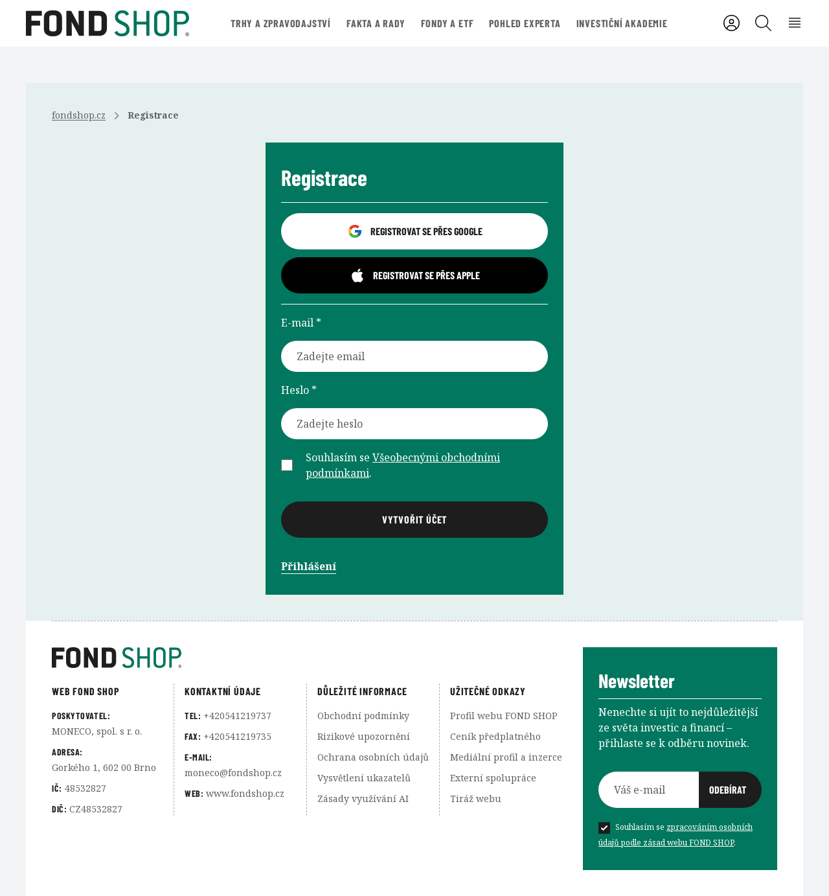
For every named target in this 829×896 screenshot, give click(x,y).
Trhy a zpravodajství (281, 23)
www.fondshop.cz (245, 793)
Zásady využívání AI (363, 798)
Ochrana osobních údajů (373, 757)
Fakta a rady (375, 23)
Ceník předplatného (495, 736)
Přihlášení (308, 566)
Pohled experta (524, 23)
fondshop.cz (79, 115)
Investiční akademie (622, 23)
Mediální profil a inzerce (506, 757)
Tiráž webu (475, 798)
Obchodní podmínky (363, 715)
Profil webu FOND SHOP (504, 715)
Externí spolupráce (493, 778)
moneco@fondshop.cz (233, 772)
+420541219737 (237, 715)
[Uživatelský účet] (731, 23)
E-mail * (301, 323)
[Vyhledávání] (763, 23)
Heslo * (299, 390)
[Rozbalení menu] (795, 23)
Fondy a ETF (447, 23)
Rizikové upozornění (363, 736)
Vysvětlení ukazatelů (364, 778)
